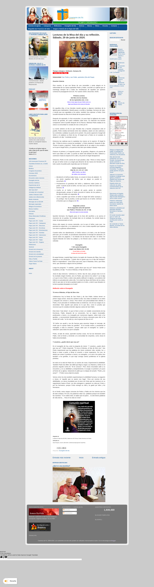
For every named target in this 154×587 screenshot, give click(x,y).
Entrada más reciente (62, 458)
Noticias (81, 26)
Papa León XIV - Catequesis (37, 223)
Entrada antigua (98, 458)
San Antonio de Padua (121, 103)
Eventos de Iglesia (35, 26)
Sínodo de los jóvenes (35, 256)
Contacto (114, 26)
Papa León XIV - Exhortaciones (38, 230)
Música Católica (33, 209)
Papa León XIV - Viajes (36, 240)
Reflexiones (58, 26)
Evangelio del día (64, 450)
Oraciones (32, 218)
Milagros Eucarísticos (35, 206)
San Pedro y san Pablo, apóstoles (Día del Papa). (78, 77)
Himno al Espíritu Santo (120, 93)
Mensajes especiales (35, 204)
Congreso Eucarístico (35, 171)
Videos (97, 26)
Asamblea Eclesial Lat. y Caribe (38, 163)
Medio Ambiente (33, 199)
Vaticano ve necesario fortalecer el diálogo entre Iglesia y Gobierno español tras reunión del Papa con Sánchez (117, 178)
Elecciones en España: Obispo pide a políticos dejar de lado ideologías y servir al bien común (117, 196)
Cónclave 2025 (33, 173)
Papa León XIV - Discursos (37, 225)
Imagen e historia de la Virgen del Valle (66, 29)
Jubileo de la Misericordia (36, 197)
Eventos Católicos (34, 183)
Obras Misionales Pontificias (37, 216)
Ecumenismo (33, 175)
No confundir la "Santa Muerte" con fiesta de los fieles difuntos (117, 225)
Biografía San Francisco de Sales (39, 29)
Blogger (113, 540)
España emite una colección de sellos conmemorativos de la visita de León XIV (116, 186)
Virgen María (32, 263)
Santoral (31, 247)
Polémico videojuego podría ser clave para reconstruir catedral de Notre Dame (116, 203)
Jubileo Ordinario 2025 (35, 194)
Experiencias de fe (34, 185)
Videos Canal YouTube (35, 261)
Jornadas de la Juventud (36, 192)
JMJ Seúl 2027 (33, 190)
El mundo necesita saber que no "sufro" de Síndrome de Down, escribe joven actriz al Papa (117, 218)
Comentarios (67, 513)
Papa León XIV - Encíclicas (37, 228)
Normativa (32, 211)
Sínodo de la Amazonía (36, 249)
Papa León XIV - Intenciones (37, 235)
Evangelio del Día (70, 26)
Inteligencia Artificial (35, 187)
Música (89, 26)
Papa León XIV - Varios (36, 237)
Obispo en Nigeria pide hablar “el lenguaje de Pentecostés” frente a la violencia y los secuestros (117, 152)
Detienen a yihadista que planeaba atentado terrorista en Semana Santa (117, 210)
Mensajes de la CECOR (36, 201)
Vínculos (105, 26)
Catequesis (47, 26)
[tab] (114, 117)
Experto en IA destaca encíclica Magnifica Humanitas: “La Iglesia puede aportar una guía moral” (117, 169)
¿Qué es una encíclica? (61, 466)
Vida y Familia (33, 259)
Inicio (81, 458)
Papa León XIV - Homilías (36, 232)
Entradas (66, 509)
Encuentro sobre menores (36, 178)
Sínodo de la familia (35, 251)
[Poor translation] (4, 557)
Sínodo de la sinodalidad (36, 254)
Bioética (31, 168)
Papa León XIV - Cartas (36, 221)
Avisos (31, 166)
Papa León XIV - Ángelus (36, 242)
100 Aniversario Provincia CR (37, 161)
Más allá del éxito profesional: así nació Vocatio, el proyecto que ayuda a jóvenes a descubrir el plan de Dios (117, 160)
